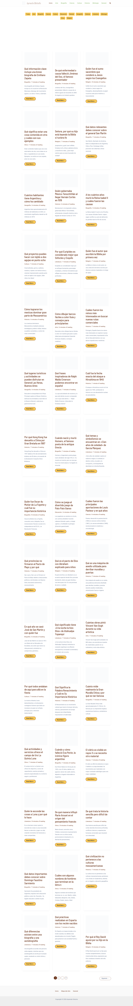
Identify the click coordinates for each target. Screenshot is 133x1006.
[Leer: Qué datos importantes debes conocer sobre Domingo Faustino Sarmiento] (35, 862)
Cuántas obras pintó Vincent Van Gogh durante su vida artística (96, 627)
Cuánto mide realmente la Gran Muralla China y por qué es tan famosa (95, 691)
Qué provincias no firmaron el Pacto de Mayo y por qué (34, 564)
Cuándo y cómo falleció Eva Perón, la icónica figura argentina (65, 754)
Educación (63, 14)
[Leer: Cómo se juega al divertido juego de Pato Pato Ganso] (66, 490)
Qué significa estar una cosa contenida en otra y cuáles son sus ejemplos (35, 136)
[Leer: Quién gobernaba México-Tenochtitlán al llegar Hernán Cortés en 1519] (66, 180)
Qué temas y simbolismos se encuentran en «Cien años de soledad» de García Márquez (96, 442)
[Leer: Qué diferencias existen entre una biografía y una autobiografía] (35, 921)
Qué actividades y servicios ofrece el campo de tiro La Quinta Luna (33, 753)
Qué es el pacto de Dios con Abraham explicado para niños (66, 564)
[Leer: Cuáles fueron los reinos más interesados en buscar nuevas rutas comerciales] (97, 299)
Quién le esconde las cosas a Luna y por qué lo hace (35, 814)
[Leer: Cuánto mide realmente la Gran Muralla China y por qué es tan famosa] (97, 675)
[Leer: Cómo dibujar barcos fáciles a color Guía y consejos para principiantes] (66, 302)
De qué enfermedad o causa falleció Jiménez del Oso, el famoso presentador (66, 75)
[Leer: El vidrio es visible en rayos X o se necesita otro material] (97, 738)
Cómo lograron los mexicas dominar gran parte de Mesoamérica (35, 312)
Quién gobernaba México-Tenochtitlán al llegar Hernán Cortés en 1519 (66, 195)
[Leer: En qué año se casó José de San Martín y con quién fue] (35, 614)
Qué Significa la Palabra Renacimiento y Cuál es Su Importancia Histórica (66, 692)
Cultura (55, 14)
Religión (69, 18)
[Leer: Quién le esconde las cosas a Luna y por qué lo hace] (35, 800)
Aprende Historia (34, 3)
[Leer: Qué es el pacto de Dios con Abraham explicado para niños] (66, 550)
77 (66, 978)
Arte (34, 14)
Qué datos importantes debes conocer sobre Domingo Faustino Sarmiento (35, 878)
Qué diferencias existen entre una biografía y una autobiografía (33, 936)
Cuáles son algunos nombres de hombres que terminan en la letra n (65, 880)
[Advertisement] (66, 37)
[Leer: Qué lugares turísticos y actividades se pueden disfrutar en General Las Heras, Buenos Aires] (35, 363)
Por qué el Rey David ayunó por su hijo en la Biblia (97, 940)
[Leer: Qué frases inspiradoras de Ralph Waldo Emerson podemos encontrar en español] (66, 363)
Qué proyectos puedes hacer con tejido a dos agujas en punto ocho (35, 257)
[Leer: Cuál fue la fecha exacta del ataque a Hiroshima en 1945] (97, 363)
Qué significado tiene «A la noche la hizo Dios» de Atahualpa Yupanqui (65, 629)
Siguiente (105, 978)
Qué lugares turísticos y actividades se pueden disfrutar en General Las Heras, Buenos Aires (35, 379)
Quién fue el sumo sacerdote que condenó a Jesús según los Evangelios (96, 73)
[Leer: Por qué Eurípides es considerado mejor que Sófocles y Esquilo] (66, 241)
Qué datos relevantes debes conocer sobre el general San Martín (96, 130)
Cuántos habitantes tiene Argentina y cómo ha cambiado (34, 198)
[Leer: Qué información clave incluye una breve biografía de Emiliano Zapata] (35, 58)
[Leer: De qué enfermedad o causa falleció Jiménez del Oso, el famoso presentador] (66, 59)
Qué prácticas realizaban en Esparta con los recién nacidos (66, 920)
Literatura (95, 14)
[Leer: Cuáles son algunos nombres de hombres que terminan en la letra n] (66, 863)
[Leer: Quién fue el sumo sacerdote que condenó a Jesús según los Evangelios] (97, 58)
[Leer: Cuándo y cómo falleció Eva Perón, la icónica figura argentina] (66, 738)
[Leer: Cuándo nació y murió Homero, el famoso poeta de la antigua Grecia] (66, 426)
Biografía (40, 14)
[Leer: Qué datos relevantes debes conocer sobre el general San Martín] (97, 117)
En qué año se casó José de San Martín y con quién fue (34, 629)
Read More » (30, 99)
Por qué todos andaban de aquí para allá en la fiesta (35, 689)
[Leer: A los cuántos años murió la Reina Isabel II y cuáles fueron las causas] (97, 182)
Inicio (58, 990)
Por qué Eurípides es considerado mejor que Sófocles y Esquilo (66, 254)
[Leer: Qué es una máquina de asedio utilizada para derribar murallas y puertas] (97, 551)
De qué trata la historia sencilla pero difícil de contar (97, 814)
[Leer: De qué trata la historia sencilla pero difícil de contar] (97, 800)
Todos (28, 14)
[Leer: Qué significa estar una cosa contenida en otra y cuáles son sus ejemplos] (35, 119)
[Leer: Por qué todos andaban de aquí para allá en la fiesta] (35, 675)
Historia (87, 14)
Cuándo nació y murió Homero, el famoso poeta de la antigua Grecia (65, 442)
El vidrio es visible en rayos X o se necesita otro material (96, 753)
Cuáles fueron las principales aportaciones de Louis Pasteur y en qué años (97, 506)
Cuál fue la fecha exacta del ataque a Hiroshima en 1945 (95, 376)
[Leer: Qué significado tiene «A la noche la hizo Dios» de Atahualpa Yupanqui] (66, 613)
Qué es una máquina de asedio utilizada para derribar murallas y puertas (97, 567)
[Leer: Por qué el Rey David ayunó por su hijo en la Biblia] (97, 924)
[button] (110, 3)
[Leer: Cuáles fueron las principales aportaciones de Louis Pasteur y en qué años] (97, 489)
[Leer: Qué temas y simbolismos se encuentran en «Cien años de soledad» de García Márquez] (97, 425)
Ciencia (48, 14)
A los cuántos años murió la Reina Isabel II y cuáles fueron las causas (97, 199)
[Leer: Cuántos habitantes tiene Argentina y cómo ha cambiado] (35, 183)
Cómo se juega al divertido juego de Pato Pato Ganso (64, 505)
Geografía (80, 14)
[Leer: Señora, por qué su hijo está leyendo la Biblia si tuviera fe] (66, 119)
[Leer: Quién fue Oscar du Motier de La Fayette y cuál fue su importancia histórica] (35, 489)
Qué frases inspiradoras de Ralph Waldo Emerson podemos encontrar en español (66, 379)
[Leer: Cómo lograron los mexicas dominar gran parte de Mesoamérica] (35, 299)
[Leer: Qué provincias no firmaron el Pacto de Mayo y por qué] (35, 550)
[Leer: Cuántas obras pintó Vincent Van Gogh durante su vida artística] (97, 612)
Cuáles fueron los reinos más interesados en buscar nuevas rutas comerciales (97, 316)
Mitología (104, 14)
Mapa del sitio (65, 990)
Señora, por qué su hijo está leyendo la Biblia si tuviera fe (66, 134)
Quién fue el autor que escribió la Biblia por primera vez (96, 254)
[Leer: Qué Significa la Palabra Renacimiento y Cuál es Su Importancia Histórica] (66, 675)
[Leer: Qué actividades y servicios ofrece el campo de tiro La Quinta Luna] (35, 737)
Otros (62, 18)
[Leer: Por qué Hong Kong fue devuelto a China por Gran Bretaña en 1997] (35, 426)
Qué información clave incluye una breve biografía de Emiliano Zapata (35, 73)
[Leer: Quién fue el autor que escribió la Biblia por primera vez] (97, 241)
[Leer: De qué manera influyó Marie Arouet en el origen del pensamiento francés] (66, 800)
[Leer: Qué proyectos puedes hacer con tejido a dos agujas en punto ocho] (35, 242)
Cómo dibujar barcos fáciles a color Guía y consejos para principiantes (65, 318)
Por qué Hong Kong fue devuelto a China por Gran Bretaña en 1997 (35, 440)
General (71, 14)
